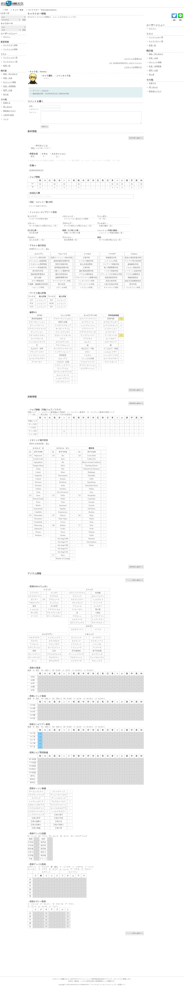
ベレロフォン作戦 (133, 287)
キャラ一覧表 (18, 10)
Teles (91, 525)
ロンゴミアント (54, 647)
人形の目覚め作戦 (111, 284)
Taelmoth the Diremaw (91, 469)
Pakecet (63, 515)
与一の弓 (34, 613)
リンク (6, 119)
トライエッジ (76, 644)
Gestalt (38, 472)
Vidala (38, 469)
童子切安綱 (97, 651)
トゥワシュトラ (54, 637)
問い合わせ (7, 107)
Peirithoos (62, 482)
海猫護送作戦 (111, 258)
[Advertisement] (85, 38)
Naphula (63, 509)
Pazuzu (38, 532)
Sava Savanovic (62, 492)
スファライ (34, 593)
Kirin (63, 555)
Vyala (38, 492)
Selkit (91, 479)
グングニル (54, 603)
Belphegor (91, 472)
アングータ (97, 647)
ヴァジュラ (77, 596)
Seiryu (62, 532)
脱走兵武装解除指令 (133, 281)
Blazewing (38, 525)
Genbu (62, 529)
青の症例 (61, 284)
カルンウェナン (98, 596)
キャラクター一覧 (10, 62)
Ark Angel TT (63, 542)
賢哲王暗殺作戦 (61, 264)
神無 (34, 651)
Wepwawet (38, 456)
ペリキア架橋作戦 (111, 271)
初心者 (6, 94)
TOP (6, 10)
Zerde (91, 529)
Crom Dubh (91, 456)
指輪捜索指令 (133, 277)
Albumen (91, 539)
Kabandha (91, 476)
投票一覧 (6, 66)
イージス (34, 616)
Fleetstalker (38, 515)
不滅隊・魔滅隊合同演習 (38, 284)
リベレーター (77, 609)
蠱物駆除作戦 (133, 264)
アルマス (34, 641)
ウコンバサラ (54, 644)
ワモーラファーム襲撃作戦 (86, 277)
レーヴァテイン (98, 616)
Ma (63, 462)
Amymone (63, 505)
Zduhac (91, 489)
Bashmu (91, 512)
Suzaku (62, 535)
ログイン (6, 37)
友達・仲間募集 (9, 86)
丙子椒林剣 (76, 651)
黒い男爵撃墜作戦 (111, 268)
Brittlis (38, 505)
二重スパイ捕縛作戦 (62, 271)
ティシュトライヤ (76, 654)
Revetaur (38, 482)
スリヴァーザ (76, 661)
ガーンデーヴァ (34, 657)
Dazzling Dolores (91, 466)
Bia (63, 456)
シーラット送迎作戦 (133, 271)
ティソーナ (97, 603)
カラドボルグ (54, 641)
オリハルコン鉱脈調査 (38, 261)
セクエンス (76, 641)
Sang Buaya (91, 482)
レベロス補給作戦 (86, 261)
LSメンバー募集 (9, 82)
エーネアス (97, 637)
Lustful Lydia (38, 459)
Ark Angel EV (63, 549)
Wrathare (38, 535)
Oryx (91, 492)
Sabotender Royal (91, 485)
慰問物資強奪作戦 (61, 268)
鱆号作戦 (133, 284)
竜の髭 (98, 609)
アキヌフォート (76, 657)
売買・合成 (7, 78)
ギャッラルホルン (54, 616)
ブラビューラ (54, 599)
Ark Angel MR (62, 545)
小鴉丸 (98, 613)
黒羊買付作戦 (37, 271)
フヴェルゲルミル (54, 654)
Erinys (91, 545)
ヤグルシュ (77, 616)
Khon (63, 466)
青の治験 (37, 277)
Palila (63, 495)
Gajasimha (91, 499)
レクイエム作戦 (111, 261)
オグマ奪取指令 (38, 281)
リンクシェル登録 (10, 49)
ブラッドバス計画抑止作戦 (111, 274)
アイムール (77, 606)
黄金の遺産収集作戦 (133, 258)
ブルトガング (77, 603)
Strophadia (91, 495)
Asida (63, 485)
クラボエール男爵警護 (38, 264)
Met (62, 469)
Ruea (63, 459)
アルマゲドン (54, 657)
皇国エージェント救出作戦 (61, 258)
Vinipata (91, 532)
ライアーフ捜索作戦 (111, 264)
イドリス (97, 629)
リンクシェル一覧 (10, 58)
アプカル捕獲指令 (133, 274)
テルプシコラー (77, 599)
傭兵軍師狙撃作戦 (86, 271)
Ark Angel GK (62, 552)
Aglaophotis (38, 462)
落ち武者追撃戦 (86, 264)
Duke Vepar (63, 519)
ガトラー (34, 599)
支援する (6, 103)
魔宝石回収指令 (61, 274)
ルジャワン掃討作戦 (38, 258)
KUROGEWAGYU (36, 170)
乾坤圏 (98, 593)
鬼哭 (34, 606)
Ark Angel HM (62, 539)
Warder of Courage (63, 559)
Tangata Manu (38, 466)
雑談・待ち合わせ (10, 74)
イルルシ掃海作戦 (133, 268)
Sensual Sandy (38, 499)
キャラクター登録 (10, 45)
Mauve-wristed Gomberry (91, 462)
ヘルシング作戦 (38, 287)
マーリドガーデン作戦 (62, 281)
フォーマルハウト (97, 657)
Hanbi (63, 499)
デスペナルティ (98, 623)
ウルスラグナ (34, 637)
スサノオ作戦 (61, 287)
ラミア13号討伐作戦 (133, 261)
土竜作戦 (86, 258)
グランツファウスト (77, 593)
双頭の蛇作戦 (111, 281)
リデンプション (34, 647)
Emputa (63, 479)
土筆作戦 (86, 268)
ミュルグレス (98, 599)
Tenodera (63, 489)
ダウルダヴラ (54, 661)
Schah (91, 535)
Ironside (91, 502)
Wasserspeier (63, 476)
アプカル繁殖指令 (86, 274)
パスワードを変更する (133, 59)
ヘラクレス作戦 (86, 287)
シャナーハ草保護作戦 (38, 268)
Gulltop (38, 489)
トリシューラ (76, 647)
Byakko (63, 525)
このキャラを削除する (133, 67)
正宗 (54, 651)
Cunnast (38, 479)
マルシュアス (97, 661)
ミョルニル (34, 609)
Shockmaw (38, 519)
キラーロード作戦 (111, 287)
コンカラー (97, 606)
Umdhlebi (38, 512)
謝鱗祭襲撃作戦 (61, 277)
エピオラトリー (77, 629)
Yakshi (91, 519)
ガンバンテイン (34, 654)
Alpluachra (38, 529)
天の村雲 (54, 606)
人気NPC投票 (8, 115)
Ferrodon (38, 485)
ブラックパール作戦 (86, 284)
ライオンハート (97, 641)
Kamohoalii (38, 509)
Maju (91, 515)
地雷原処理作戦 (111, 277)
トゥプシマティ (98, 619)
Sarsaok (91, 505)
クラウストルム (54, 609)
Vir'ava (62, 522)
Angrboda (38, 476)
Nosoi (38, 502)
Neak (91, 522)
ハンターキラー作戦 (86, 281)
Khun (63, 472)
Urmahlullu (38, 522)
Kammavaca (62, 512)
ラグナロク (54, 596)
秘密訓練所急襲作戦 (62, 261)
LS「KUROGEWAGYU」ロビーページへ (126, 63)
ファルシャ (34, 644)
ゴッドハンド (76, 637)
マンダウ (54, 593)
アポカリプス (34, 603)
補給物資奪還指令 (38, 274)
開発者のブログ (9, 111)
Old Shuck (91, 509)
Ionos (38, 495)
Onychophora (91, 542)
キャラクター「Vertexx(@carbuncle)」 (43, 10)
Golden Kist (91, 459)
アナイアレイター (54, 613)
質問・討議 (7, 90)
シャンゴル (97, 644)
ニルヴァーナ (77, 619)
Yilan (63, 502)
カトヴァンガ (97, 654)
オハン (34, 661)
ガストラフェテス (77, 623)
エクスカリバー (34, 596)
